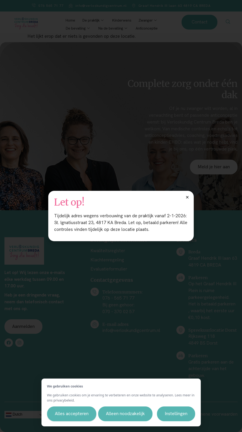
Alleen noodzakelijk (125, 414)
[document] (121, 216)
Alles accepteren (72, 414)
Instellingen (176, 414)
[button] (187, 197)
